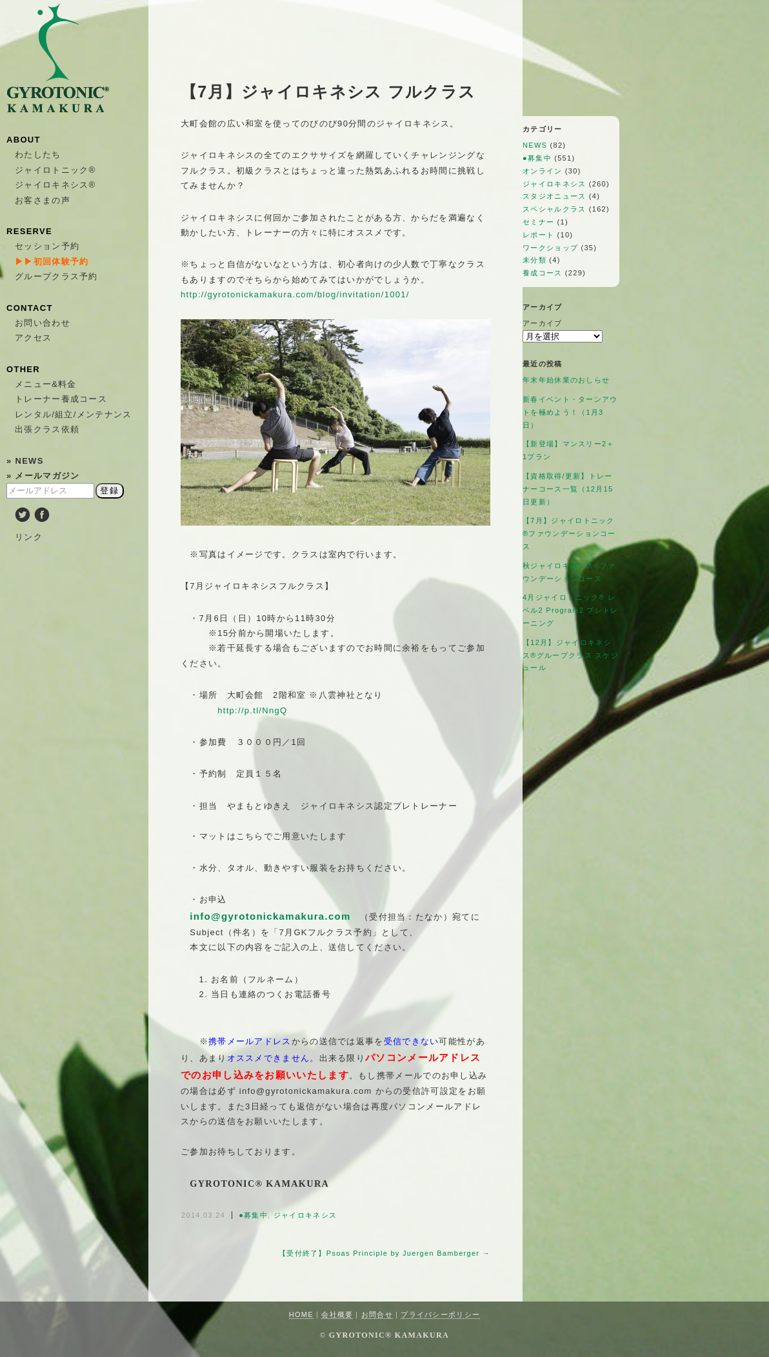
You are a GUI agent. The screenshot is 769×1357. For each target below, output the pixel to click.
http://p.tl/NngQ (252, 710)
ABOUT (23, 139)
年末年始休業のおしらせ (566, 380)
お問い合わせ (42, 323)
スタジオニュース (554, 196)
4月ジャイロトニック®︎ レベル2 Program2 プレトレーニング (571, 610)
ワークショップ (550, 248)
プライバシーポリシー (440, 1314)
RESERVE (29, 231)
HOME (301, 1314)
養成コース (543, 273)
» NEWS (25, 461)
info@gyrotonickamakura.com (270, 916)
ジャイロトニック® (55, 170)
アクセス (33, 337)
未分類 (534, 260)
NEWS (535, 145)
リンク (29, 537)
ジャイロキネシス (305, 1215)
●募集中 (253, 1215)
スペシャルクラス (554, 209)
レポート (538, 235)
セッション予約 (47, 246)
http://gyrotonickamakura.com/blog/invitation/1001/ (295, 294)
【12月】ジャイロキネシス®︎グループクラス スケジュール (571, 655)
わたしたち (38, 154)
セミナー (538, 222)
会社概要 (337, 1314)
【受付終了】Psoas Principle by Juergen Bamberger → (384, 1253)
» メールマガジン (43, 475)
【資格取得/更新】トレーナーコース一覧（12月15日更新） (568, 489)
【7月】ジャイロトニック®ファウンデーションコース (569, 533)
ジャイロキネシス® (55, 185)
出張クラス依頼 (47, 429)
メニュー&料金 (46, 384)
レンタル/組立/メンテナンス (73, 414)
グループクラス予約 (56, 276)
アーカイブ (543, 323)
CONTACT (29, 308)
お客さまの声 (42, 200)
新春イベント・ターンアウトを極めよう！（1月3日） (570, 412)
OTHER (23, 369)
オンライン (543, 171)
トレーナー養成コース (61, 399)
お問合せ (377, 1314)
